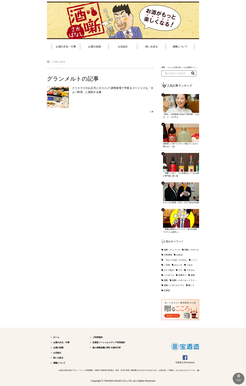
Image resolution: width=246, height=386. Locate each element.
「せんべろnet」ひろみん (175, 260)
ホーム (56, 337)
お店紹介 (123, 46)
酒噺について (180, 46)
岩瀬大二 (182, 275)
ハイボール (169, 275)
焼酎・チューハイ (172, 250)
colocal (179, 255)
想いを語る (151, 46)
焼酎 (166, 280)
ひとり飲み (169, 270)
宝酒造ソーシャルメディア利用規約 (108, 342)
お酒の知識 (94, 46)
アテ (180, 270)
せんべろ (178, 265)
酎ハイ (191, 285)
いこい (194, 260)
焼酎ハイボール (191, 250)
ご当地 (167, 265)
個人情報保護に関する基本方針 (106, 347)
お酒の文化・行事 (66, 46)
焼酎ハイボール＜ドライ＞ (184, 280)
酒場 (193, 275)
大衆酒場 (168, 255)
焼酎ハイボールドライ (174, 285)
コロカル (191, 270)
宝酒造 (167, 290)
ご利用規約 (97, 337)
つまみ (190, 265)
